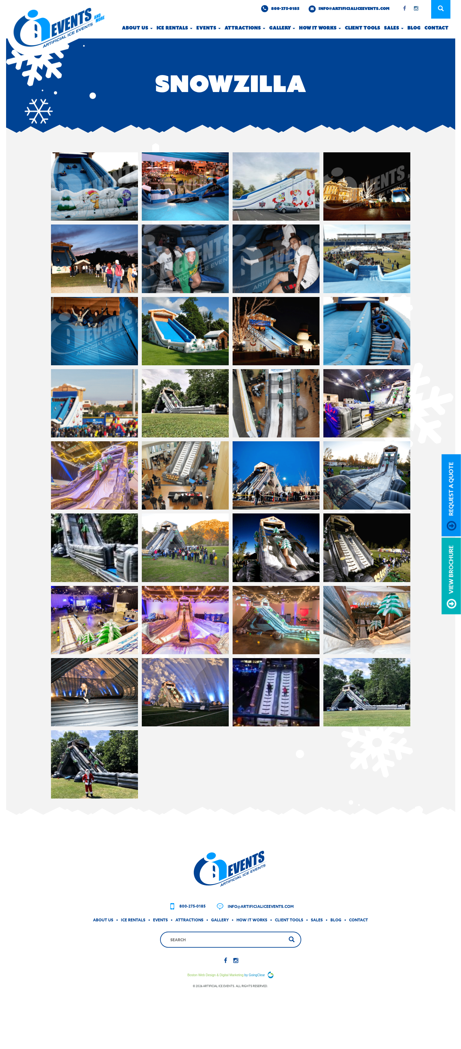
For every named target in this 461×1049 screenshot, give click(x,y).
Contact (436, 28)
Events (208, 28)
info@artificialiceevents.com (349, 9)
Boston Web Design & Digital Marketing (215, 994)
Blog (414, 28)
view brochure (452, 576)
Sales (394, 28)
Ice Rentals (174, 28)
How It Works (251, 939)
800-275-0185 (280, 8)
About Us (137, 28)
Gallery (282, 28)
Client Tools (362, 28)
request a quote (452, 496)
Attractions (245, 28)
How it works (320, 28)
